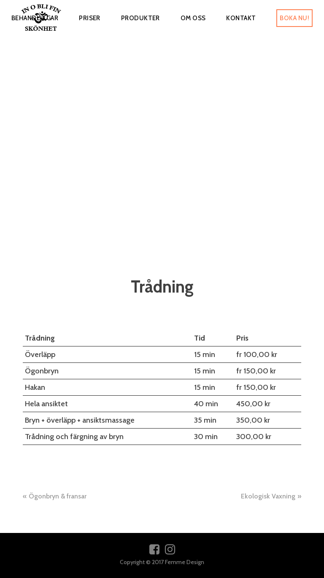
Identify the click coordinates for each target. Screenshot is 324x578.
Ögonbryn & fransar (57, 496)
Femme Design (184, 562)
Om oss (193, 18)
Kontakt (241, 18)
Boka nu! (294, 18)
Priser (89, 18)
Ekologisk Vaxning (268, 496)
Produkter (140, 18)
